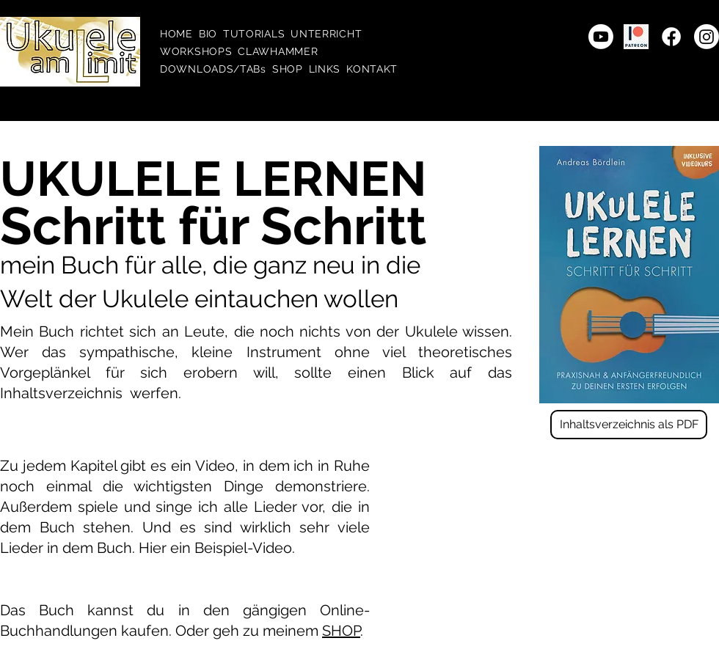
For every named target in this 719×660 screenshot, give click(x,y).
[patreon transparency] (636, 36)
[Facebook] (671, 36)
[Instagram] (706, 36)
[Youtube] (600, 36)
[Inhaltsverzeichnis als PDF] (628, 424)
